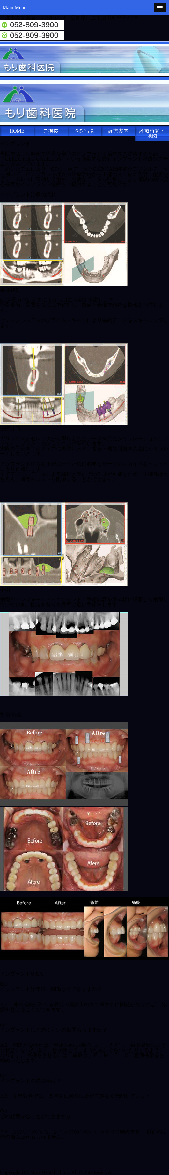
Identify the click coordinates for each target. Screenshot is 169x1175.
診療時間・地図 (152, 133)
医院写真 (84, 131)
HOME (16, 131)
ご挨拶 (50, 131)
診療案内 (118, 131)
